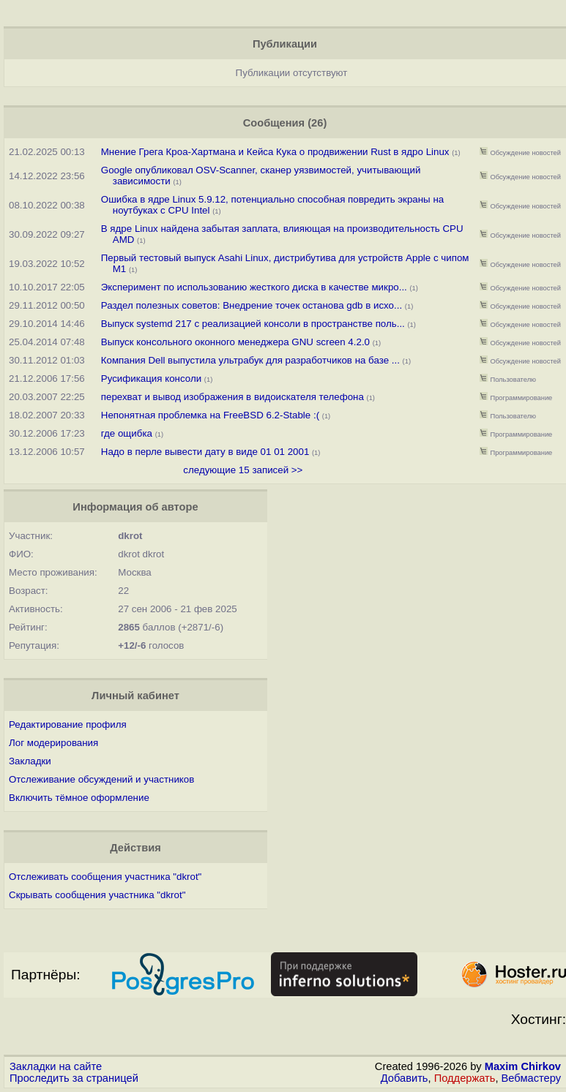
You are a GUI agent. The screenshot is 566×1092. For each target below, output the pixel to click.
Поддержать (465, 1078)
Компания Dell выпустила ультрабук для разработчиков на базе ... (250, 360)
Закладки (30, 761)
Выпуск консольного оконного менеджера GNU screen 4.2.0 (235, 341)
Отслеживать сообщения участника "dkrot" (105, 876)
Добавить (404, 1078)
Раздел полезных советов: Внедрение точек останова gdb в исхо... (251, 305)
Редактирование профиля (68, 724)
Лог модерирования (53, 742)
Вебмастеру (531, 1078)
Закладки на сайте (56, 1066)
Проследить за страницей (74, 1078)
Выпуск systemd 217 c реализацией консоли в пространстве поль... (253, 323)
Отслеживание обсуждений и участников (101, 779)
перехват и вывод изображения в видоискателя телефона (232, 396)
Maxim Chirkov (523, 1066)
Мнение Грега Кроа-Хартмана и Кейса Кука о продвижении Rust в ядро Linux (275, 151)
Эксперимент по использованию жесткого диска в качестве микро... (254, 287)
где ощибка (126, 433)
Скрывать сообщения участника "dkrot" (97, 894)
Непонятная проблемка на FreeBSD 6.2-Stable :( (210, 415)
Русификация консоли (151, 378)
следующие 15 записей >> (242, 469)
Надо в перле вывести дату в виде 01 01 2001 (205, 451)
